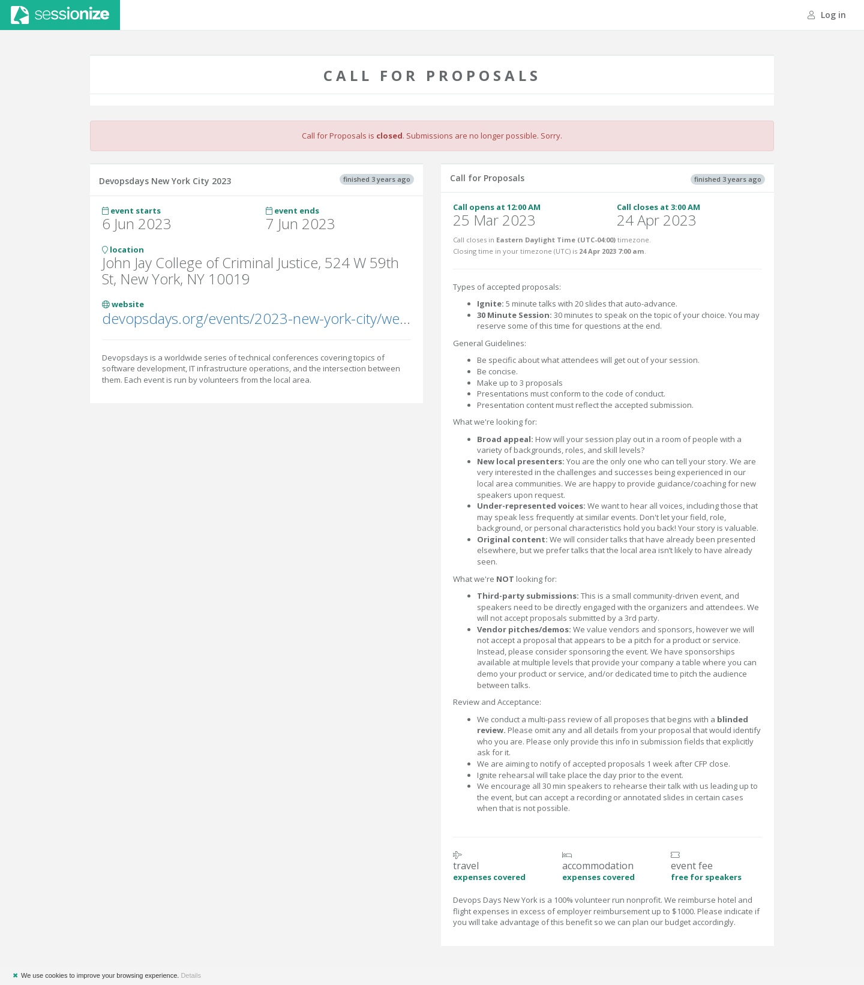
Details (191, 975)
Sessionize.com (60, 15)
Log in (827, 14)
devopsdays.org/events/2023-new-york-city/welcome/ (272, 318)
